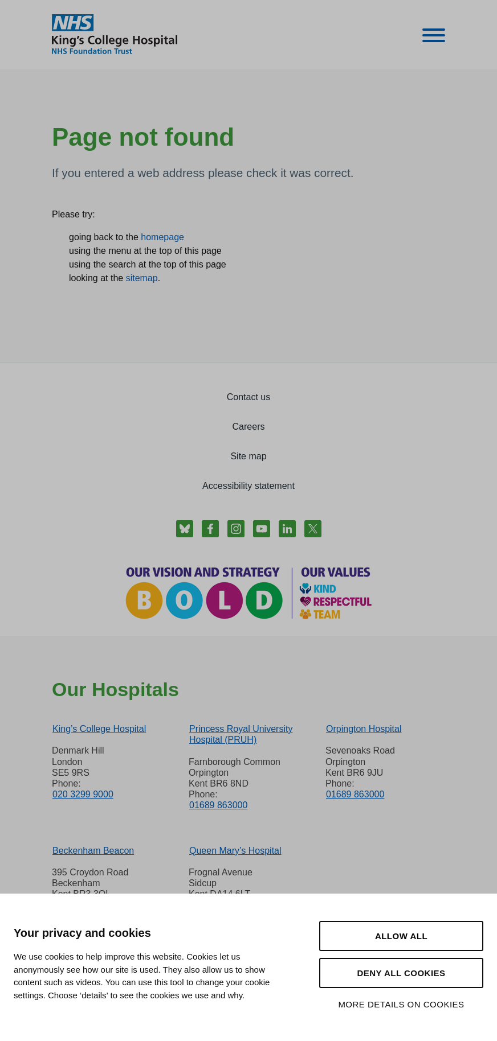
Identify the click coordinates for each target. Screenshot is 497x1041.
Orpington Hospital (364, 729)
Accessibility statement (248, 486)
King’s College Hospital (99, 729)
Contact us (248, 397)
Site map (248, 456)
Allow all (401, 936)
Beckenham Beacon (93, 850)
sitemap (142, 278)
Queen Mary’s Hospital (235, 850)
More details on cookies (401, 1004)
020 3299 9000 (82, 794)
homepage (162, 237)
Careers (249, 426)
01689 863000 (218, 805)
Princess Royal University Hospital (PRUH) (240, 734)
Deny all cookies (401, 973)
